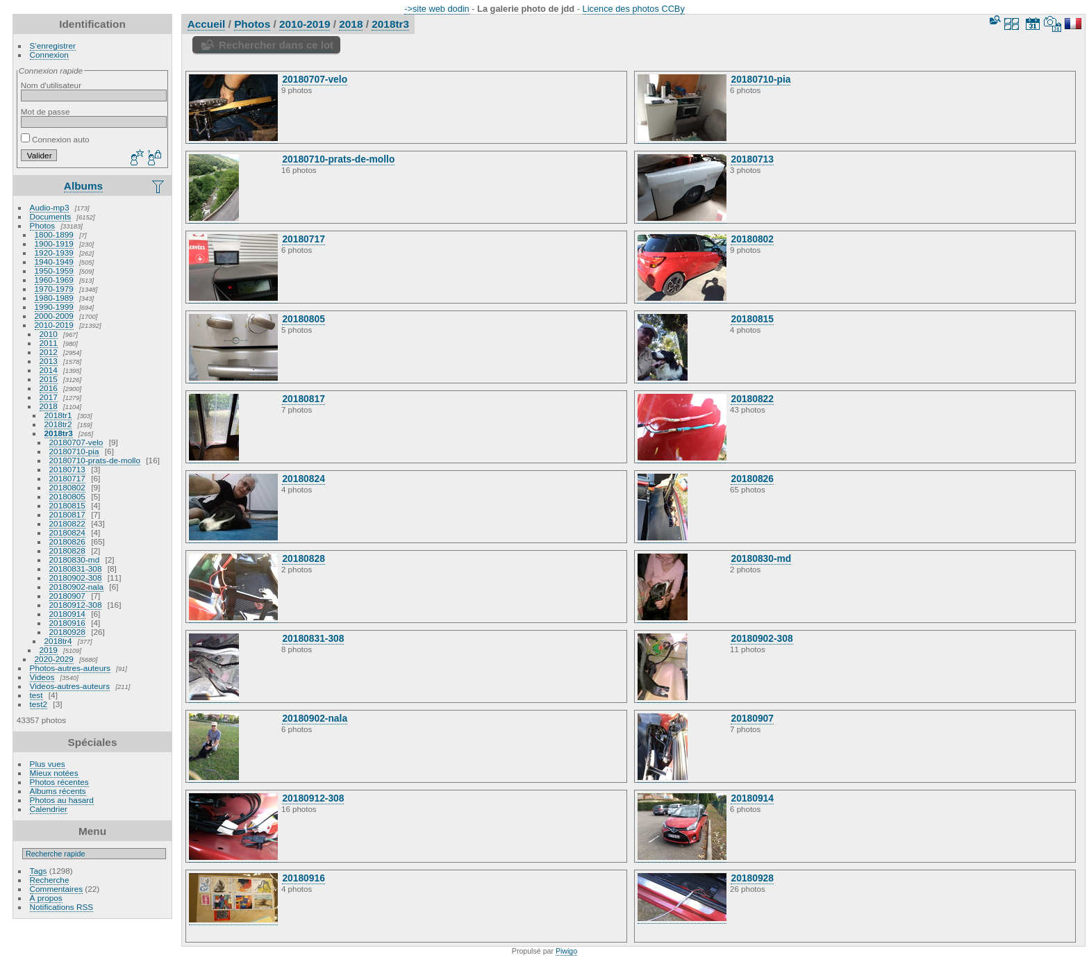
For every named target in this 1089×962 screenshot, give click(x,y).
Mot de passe (45, 111)
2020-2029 (54, 658)
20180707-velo (76, 442)
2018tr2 (58, 424)
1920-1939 (54, 252)
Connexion (49, 54)
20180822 (67, 523)
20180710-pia (74, 451)
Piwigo (566, 951)
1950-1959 (54, 270)
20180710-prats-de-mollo (94, 460)
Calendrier (48, 808)
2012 (49, 351)
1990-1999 (54, 306)
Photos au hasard (62, 799)
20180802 (67, 487)
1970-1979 (54, 288)
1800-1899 (54, 234)
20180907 (67, 595)
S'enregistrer (53, 45)
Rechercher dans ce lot (276, 45)
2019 (49, 649)
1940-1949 (54, 261)
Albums (83, 186)
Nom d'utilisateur (51, 85)
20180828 (67, 550)
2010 (49, 333)
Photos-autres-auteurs (70, 667)
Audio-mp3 (49, 207)
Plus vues (47, 763)
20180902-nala (76, 586)
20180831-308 (75, 568)
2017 (49, 396)
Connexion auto (55, 139)
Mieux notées (54, 772)
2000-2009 (54, 315)
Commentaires (56, 888)
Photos (43, 225)
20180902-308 (75, 577)
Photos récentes (59, 781)
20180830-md (74, 559)
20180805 (67, 496)
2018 (49, 405)
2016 (49, 387)
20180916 (67, 622)
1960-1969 (54, 279)
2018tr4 (58, 640)
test (36, 694)
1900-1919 (54, 243)
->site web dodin (436, 8)
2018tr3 (58, 433)
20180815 (67, 505)
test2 (39, 703)
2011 (49, 342)
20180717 (67, 478)
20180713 (67, 469)
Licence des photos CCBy (634, 8)
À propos (46, 897)
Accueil (207, 24)
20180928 (67, 631)
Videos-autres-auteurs (70, 685)
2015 (49, 378)
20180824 (67, 532)
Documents (51, 216)
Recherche (49, 879)
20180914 (67, 613)
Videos (42, 676)
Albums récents (58, 790)
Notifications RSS (62, 906)
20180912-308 (75, 604)
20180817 (67, 514)
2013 (49, 360)
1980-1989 (54, 297)
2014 (49, 369)
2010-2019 (54, 324)
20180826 (67, 541)
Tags (38, 870)
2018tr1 (58, 415)
